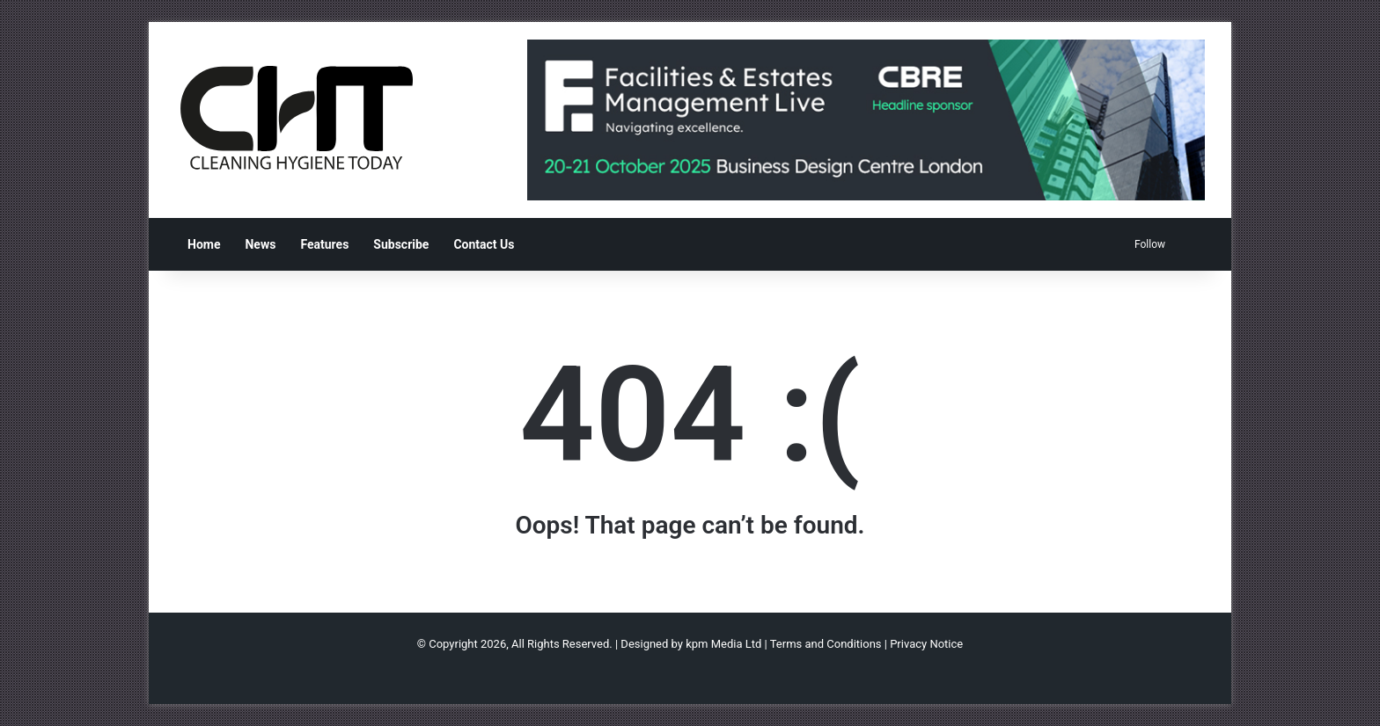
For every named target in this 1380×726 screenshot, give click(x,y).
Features (324, 244)
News (260, 244)
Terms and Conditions (826, 643)
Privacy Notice (926, 643)
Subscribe (401, 244)
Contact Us (483, 244)
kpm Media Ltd (723, 643)
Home (203, 244)
